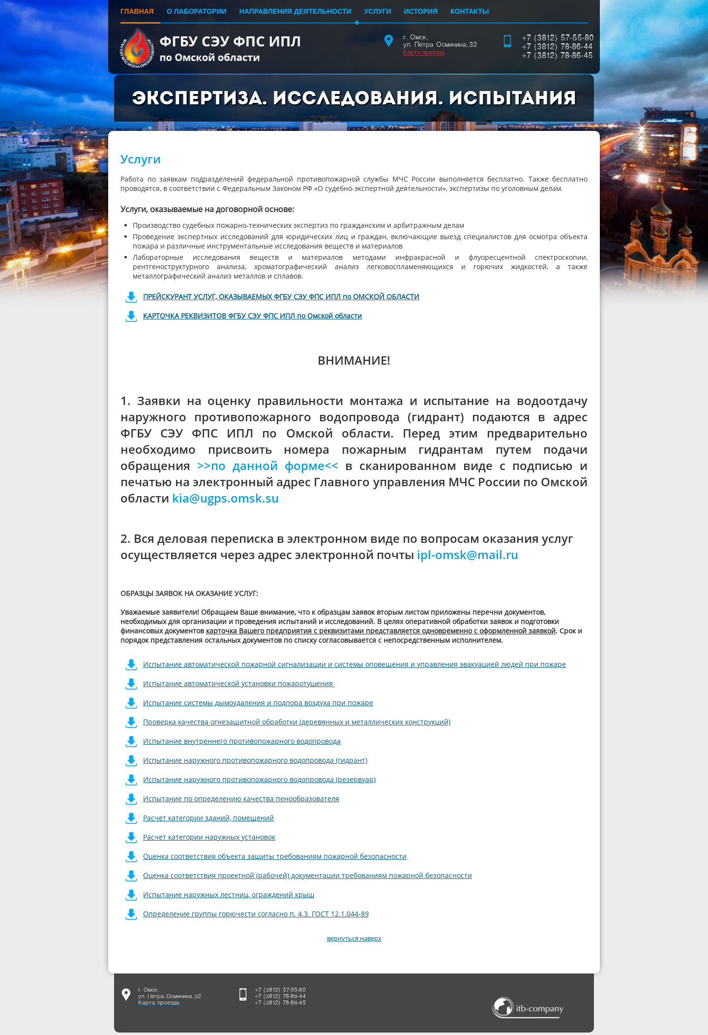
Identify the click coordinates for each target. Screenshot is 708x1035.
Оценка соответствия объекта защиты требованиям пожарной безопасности (275, 856)
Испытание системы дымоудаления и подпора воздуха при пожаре (258, 702)
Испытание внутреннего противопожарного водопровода (242, 741)
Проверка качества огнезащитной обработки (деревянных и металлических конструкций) (296, 721)
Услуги (377, 11)
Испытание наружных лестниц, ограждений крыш (228, 894)
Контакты (469, 11)
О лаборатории (197, 11)
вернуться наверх (354, 938)
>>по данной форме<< (267, 465)
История (421, 11)
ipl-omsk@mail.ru (467, 554)
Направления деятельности (295, 11)
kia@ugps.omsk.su (225, 498)
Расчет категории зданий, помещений (208, 817)
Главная (137, 11)
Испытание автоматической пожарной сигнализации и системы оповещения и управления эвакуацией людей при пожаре (354, 664)
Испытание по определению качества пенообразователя (241, 798)
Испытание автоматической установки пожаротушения (239, 683)
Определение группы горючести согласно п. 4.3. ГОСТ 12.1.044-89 (256, 913)
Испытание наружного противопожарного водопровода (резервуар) (259, 779)
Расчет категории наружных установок (209, 837)
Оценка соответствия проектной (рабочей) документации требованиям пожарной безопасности (307, 875)
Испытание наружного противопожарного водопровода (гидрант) (255, 760)
